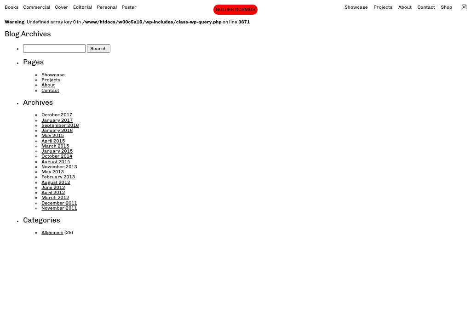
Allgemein (52, 232)
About (405, 7)
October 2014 (56, 156)
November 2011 (59, 208)
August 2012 (55, 182)
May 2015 (52, 135)
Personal (107, 7)
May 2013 (52, 172)
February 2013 (58, 177)
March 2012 (55, 197)
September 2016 (60, 125)
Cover (62, 7)
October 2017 (56, 115)
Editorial (82, 7)
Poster (129, 7)
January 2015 (57, 151)
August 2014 (55, 162)
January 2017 (57, 120)
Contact (426, 7)
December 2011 (59, 203)
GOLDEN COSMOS (235, 9)
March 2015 (55, 146)
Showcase (356, 7)
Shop (446, 7)
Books (11, 7)
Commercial (36, 7)
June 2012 (53, 187)
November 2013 (59, 167)
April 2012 (53, 192)
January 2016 (57, 130)
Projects (382, 7)
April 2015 (53, 141)
